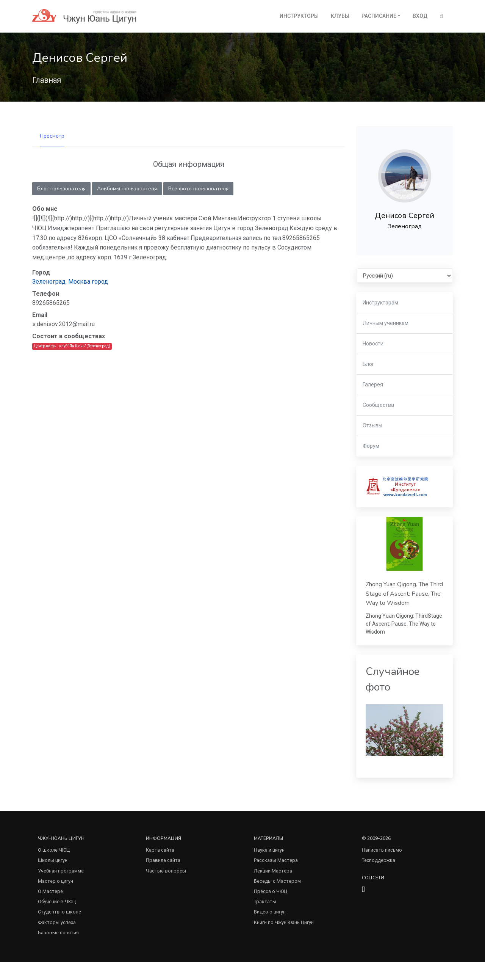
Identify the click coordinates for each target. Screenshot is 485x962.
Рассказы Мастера (276, 860)
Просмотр (52, 136)
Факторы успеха (57, 922)
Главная (46, 80)
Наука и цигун (269, 850)
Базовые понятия (58, 932)
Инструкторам (380, 303)
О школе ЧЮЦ (54, 850)
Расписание (378, 16)
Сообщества (378, 405)
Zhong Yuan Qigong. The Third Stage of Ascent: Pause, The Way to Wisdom (404, 593)
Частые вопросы (166, 871)
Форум (371, 446)
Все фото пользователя (198, 188)
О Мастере (50, 891)
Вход (420, 16)
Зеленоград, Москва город (70, 281)
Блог (368, 364)
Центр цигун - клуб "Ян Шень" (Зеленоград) (72, 346)
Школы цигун (52, 860)
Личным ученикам (385, 323)
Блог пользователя (61, 188)
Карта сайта (160, 850)
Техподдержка (378, 860)
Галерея (373, 384)
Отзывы (372, 425)
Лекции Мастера (273, 871)
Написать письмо (382, 850)
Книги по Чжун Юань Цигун (284, 922)
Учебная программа (61, 871)
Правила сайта (163, 860)
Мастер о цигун (55, 881)
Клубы (340, 16)
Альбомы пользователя (127, 188)
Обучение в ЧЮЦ (57, 901)
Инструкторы (299, 16)
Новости (373, 344)
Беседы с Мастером (277, 881)
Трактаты (265, 901)
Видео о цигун (270, 912)
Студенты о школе (59, 912)
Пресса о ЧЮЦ (270, 891)
